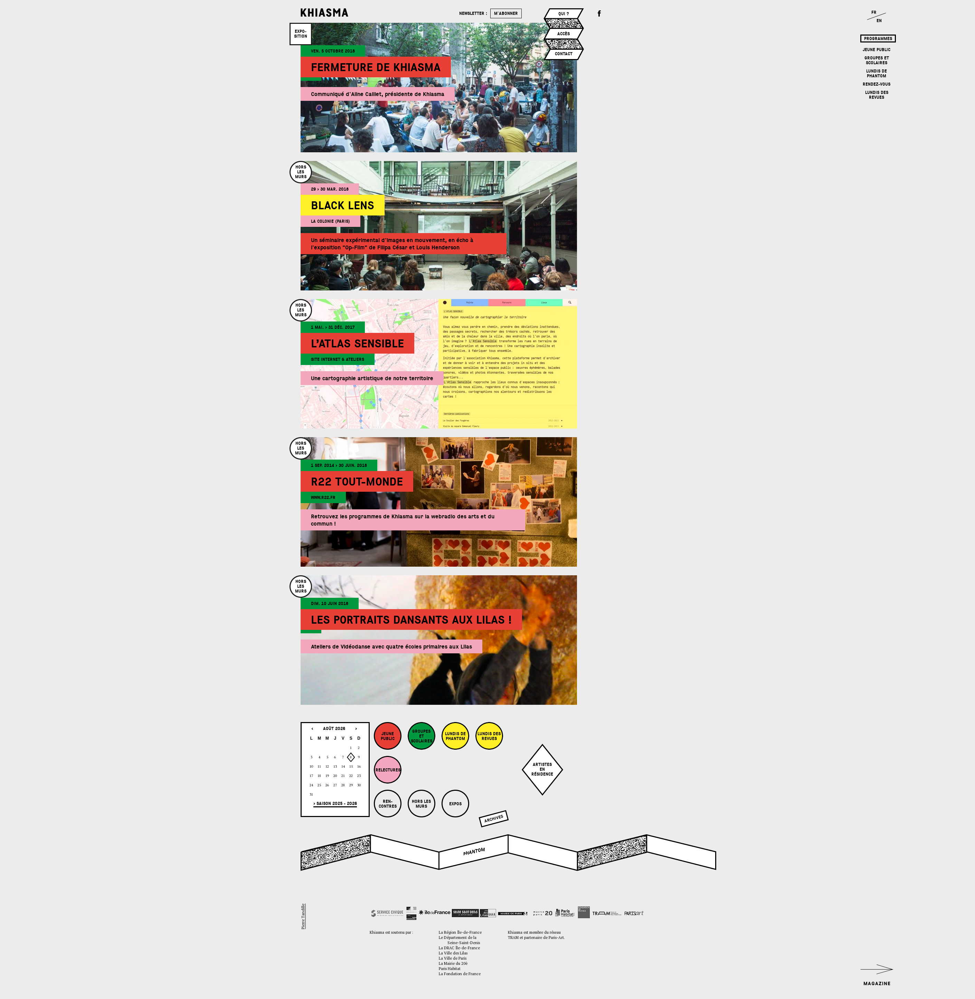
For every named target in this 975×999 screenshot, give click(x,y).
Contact (563, 54)
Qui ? (563, 14)
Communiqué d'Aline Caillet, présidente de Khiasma (377, 94)
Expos (455, 804)
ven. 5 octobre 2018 (333, 51)
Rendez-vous (876, 84)
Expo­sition (300, 34)
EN (879, 20)
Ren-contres (388, 804)
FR (874, 12)
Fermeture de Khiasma (376, 67)
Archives (494, 819)
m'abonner (506, 13)
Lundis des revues (876, 95)
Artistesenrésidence (542, 769)
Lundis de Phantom (876, 73)
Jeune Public (876, 49)
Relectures (388, 770)
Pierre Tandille (302, 916)
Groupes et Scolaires (876, 60)
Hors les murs (421, 804)
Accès (563, 34)
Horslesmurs (300, 172)
